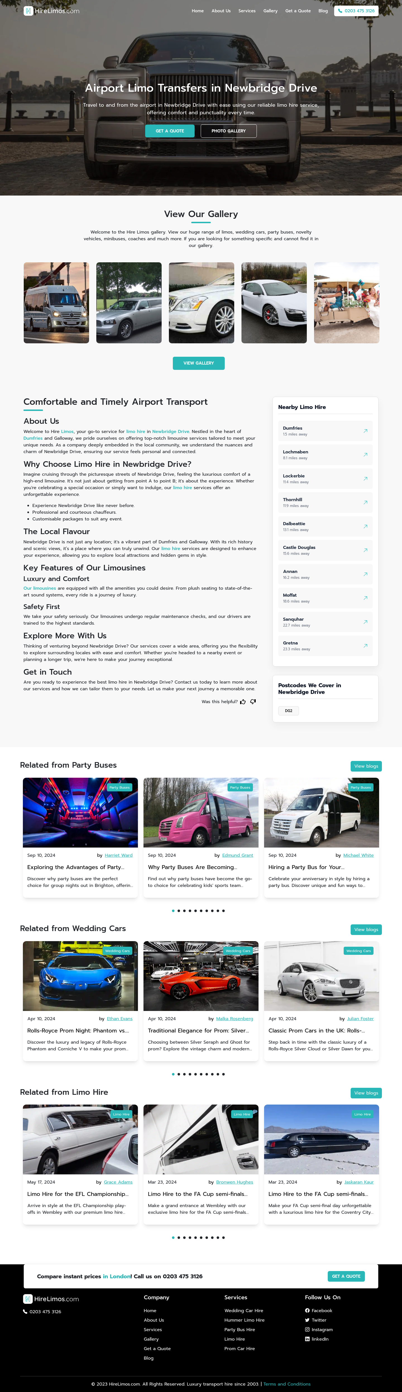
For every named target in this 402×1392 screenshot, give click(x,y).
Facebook (318, 1310)
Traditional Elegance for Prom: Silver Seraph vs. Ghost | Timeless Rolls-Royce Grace (200, 1031)
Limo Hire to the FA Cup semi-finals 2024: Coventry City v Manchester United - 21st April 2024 (317, 1195)
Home (198, 11)
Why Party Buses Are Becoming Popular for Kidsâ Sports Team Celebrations (193, 868)
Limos (67, 431)
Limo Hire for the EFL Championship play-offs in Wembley (76, 1195)
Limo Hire (121, 1114)
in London (117, 1276)
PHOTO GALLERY (229, 131)
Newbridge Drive (170, 431)
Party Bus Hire (239, 1329)
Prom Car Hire (239, 1348)
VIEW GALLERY (198, 363)
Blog (323, 11)
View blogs (366, 766)
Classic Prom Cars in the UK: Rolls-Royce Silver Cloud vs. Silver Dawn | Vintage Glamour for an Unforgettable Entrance (320, 1031)
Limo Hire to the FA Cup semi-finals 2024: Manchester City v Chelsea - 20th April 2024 (196, 1195)
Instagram (319, 1329)
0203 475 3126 (356, 11)
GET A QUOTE (170, 131)
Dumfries (33, 438)
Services (246, 11)
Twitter (315, 1320)
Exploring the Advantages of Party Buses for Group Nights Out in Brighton (74, 868)
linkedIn (317, 1339)
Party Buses (119, 787)
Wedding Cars (117, 950)
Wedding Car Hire (243, 1310)
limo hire (135, 431)
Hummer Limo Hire (244, 1320)
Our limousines (39, 588)
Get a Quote (298, 11)
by (115, 855)
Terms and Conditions (286, 1384)
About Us (221, 11)
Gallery (271, 11)
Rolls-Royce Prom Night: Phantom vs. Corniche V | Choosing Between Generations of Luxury (76, 1031)
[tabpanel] (80, 838)
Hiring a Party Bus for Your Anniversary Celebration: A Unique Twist (315, 868)
